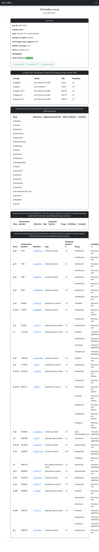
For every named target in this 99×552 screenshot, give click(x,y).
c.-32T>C (36, 438)
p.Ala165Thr (37, 478)
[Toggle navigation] (96, 3)
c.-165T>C (37, 325)
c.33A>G (36, 365)
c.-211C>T (37, 510)
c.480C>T (36, 387)
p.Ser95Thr (37, 277)
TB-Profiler (7, 2)
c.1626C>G (37, 303)
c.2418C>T (37, 471)
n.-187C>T (37, 332)
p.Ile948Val (37, 310)
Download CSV (19, 64)
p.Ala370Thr (37, 445)
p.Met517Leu (38, 451)
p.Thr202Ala (37, 432)
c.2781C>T (37, 484)
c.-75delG (36, 491)
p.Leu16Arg (37, 530)
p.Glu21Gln (37, 264)
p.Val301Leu (37, 251)
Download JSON (47, 64)
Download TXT (33, 64)
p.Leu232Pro (38, 358)
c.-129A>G (37, 371)
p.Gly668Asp (38, 290)
